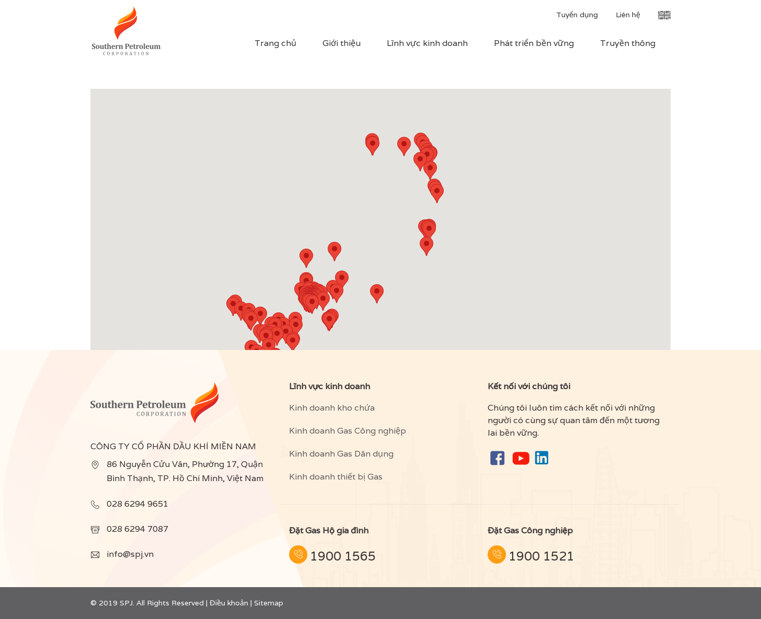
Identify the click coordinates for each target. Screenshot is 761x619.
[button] (312, 304)
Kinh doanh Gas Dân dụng (341, 453)
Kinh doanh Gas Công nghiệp (347, 430)
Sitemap (268, 603)
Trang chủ (275, 43)
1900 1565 (343, 556)
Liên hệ (628, 14)
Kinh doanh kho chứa (332, 407)
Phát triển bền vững (534, 43)
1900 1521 (541, 556)
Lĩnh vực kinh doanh (427, 43)
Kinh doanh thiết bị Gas (336, 476)
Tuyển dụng (577, 14)
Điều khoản (229, 603)
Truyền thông (627, 43)
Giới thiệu (341, 43)
